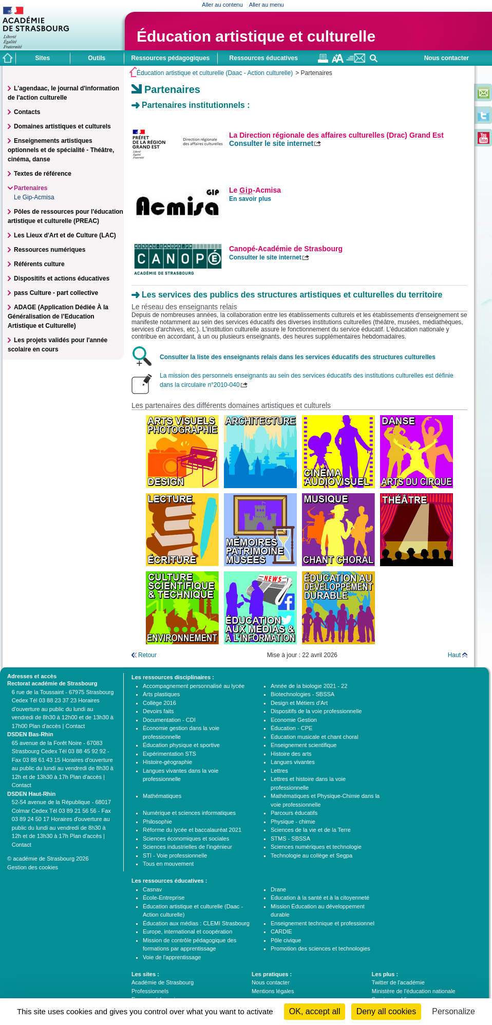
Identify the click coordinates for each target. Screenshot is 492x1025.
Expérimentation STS (169, 754)
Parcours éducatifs (294, 813)
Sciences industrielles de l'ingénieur (187, 847)
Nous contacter (446, 58)
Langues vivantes (293, 762)
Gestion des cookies (32, 867)
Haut (454, 655)
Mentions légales (273, 991)
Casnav (152, 889)
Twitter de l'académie (398, 982)
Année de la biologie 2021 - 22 (309, 686)
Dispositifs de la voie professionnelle (316, 711)
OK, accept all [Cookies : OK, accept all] (314, 1011)
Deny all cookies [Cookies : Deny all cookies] (386, 1011)
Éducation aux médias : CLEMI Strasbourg (196, 923)
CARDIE (281, 931)
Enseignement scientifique (303, 745)
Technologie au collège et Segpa (311, 855)
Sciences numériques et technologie (316, 847)
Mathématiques (162, 796)
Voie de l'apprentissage (172, 957)
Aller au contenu (222, 5)
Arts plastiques (161, 694)
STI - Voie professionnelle (175, 855)
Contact (75, 726)
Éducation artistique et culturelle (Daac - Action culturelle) (215, 73)
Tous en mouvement (168, 864)
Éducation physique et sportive (181, 745)
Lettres (279, 771)
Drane (278, 889)
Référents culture (39, 264)
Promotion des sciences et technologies (320, 948)
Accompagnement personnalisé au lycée (193, 686)
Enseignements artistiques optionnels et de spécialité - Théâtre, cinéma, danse (61, 150)
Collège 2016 (159, 703)
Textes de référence (42, 173)
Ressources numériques (49, 249)
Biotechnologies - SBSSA (302, 694)
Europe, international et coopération (187, 931)
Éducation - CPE (291, 728)
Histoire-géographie (167, 762)
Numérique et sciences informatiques (189, 813)
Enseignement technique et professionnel (322, 923)
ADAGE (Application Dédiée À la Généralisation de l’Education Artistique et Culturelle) (58, 316)
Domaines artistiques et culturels (62, 126)
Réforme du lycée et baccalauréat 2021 (192, 830)
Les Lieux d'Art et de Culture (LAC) (65, 235)
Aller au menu (266, 5)
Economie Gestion (294, 720)
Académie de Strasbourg (162, 982)
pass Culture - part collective (56, 292)
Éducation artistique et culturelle (256, 36)
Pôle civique (286, 940)
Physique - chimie (293, 821)
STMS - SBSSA (290, 838)
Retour (147, 655)
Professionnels (149, 991)
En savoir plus (250, 198)
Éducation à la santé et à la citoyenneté (320, 897)
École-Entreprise (163, 897)
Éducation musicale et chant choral (314, 737)
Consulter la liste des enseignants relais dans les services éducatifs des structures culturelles (298, 357)
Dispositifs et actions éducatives (61, 278)
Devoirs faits (158, 711)
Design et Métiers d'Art (299, 703)
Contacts (27, 112)
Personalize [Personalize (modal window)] (453, 1011)
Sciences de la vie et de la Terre (311, 830)
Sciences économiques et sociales (186, 838)
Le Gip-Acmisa (34, 197)
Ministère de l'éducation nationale (414, 991)
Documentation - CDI (169, 720)
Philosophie (157, 821)
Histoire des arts (291, 754)
